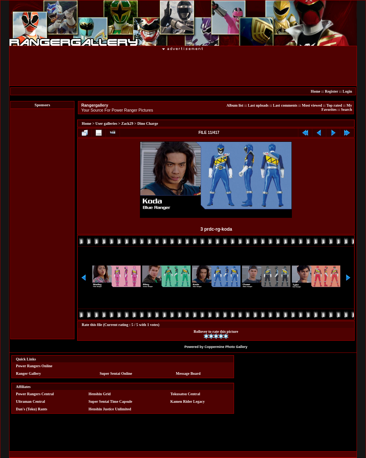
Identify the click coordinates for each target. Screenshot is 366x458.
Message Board (188, 373)
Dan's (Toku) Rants (31, 409)
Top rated (334, 105)
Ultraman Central (30, 401)
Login (347, 91)
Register (331, 91)
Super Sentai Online (116, 373)
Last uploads (258, 105)
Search (346, 109)
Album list (234, 105)
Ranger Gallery (28, 373)
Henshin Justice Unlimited (109, 409)
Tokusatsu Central (185, 394)
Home (316, 91)
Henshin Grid (99, 394)
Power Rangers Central (35, 394)
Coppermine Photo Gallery (226, 347)
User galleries (106, 123)
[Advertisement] (183, 68)
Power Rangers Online (34, 366)
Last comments (285, 105)
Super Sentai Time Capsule (110, 401)
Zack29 (127, 123)
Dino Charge (147, 123)
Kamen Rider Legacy (188, 401)
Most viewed (312, 105)
